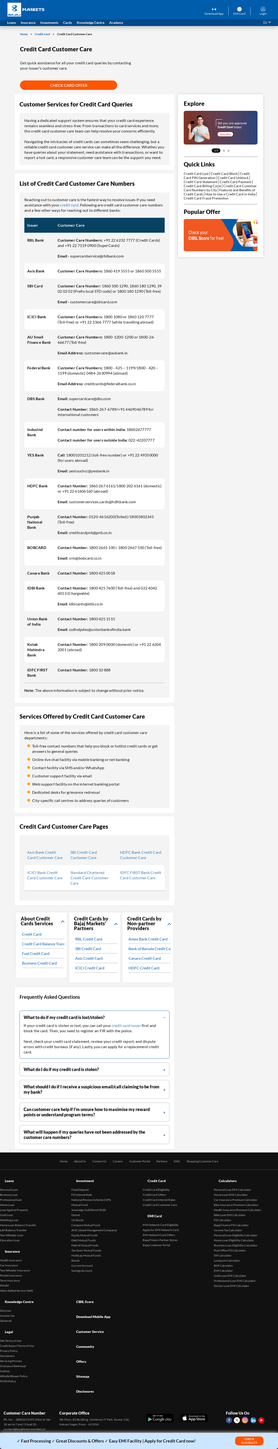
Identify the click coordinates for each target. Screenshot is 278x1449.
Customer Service (87, 1303)
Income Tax (7, 1297)
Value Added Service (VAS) (16, 1277)
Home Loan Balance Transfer (18, 1218)
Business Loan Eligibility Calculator (236, 1238)
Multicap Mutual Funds (86, 1249)
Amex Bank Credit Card (148, 939)
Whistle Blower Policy (13, 1351)
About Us (71, 1161)
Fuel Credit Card (35, 953)
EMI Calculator (223, 1264)
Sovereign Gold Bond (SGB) (88, 1203)
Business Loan (9, 1188)
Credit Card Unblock (233, 178)
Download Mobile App (91, 1295)
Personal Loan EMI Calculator (232, 1183)
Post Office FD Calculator (230, 1243)
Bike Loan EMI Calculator (230, 1208)
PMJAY (4, 1272)
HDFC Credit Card (144, 968)
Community (81, 1311)
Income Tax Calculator (228, 1223)
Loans (5, 1177)
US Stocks (77, 1213)
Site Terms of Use (10, 1315)
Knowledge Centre (16, 1286)
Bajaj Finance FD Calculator (231, 1218)
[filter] (94, 1017)
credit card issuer (126, 1025)
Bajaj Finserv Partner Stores (160, 1226)
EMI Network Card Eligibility (160, 1211)
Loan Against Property (14, 1203)
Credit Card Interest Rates (159, 1193)
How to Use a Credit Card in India (230, 194)
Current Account (82, 1259)
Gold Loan (6, 1208)
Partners (164, 1161)
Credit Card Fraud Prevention (206, 198)
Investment (81, 1177)
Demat (75, 1208)
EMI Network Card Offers (159, 1221)
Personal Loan (9, 1183)
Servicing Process (11, 1336)
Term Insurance (10, 1267)
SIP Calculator (223, 1249)
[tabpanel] (221, 128)
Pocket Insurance (11, 1262)
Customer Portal (138, 1161)
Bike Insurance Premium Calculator (236, 1198)
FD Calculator (222, 1213)
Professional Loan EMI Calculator (235, 1274)
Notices (5, 1346)
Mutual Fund (79, 1198)
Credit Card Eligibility (156, 1183)
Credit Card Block (224, 174)
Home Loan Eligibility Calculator (234, 1233)
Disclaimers (7, 1331)
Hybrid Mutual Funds (84, 1238)
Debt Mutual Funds (83, 1233)
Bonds (75, 1254)
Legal (4, 1310)
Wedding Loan (9, 1213)
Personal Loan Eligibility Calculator (236, 1228)
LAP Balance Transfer (13, 1223)
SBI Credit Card (88, 948)
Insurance (8, 1241)
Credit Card (42, 34)
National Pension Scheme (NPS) (91, 1193)
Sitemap (78, 1327)
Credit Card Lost (196, 174)
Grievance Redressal (13, 1341)
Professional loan (11, 1193)
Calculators (224, 1177)
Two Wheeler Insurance (15, 1257)
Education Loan (10, 1233)
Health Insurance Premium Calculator (237, 1203)
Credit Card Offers (154, 1188)
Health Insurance (11, 1247)
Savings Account (81, 1264)
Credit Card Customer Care (160, 1198)
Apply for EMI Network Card (161, 1216)
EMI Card (151, 1206)
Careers (114, 1161)
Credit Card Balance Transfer (46, 943)
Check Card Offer (68, 85)
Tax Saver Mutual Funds (86, 1243)
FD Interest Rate (81, 1188)
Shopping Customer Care (210, 1161)
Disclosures (81, 1336)
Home (24, 34)
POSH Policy (8, 1356)
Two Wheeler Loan (11, 1228)
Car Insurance (9, 1252)
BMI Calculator (223, 1259)
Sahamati (6, 1302)
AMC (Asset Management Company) (94, 1223)
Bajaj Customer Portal (156, 1231)
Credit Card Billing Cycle (202, 186)
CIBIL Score (81, 1286)
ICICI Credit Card (89, 968)
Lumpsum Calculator (227, 1254)
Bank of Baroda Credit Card (151, 948)
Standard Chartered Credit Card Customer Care (89, 877)
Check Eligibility (249, 1440)
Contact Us (93, 1161)
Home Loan (7, 1198)
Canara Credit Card (145, 958)
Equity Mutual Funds (84, 1228)
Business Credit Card (39, 963)
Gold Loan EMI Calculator (230, 1269)
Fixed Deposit (80, 1183)
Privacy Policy (9, 1326)
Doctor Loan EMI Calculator (231, 1279)
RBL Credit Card (88, 939)
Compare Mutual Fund (85, 1218)
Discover (5, 1292)
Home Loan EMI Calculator (231, 1188)
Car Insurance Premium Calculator (236, 1193)
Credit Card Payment (235, 182)
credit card (69, 205)
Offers (77, 1319)
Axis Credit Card (89, 958)
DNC (181, 1161)
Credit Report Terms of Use (17, 1321)
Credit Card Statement (200, 182)
